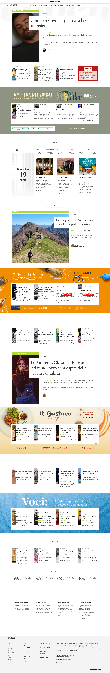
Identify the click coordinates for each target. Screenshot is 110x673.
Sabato (81, 150)
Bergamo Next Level (62, 290)
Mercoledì (50, 150)
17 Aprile (63, 285)
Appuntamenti (19, 66)
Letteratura (81, 120)
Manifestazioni (39, 190)
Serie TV (45, 14)
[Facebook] (56, 662)
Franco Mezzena (41, 602)
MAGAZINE (56, 5)
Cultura (10, 643)
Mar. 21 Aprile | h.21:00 (66, 104)
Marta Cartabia (60, 110)
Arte (17, 328)
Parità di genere (45, 647)
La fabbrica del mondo (85, 290)
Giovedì (60, 150)
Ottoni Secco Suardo (21, 602)
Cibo (25, 643)
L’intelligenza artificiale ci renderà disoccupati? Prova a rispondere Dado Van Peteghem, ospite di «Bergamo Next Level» (24, 291)
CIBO (36, 5)
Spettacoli (10, 655)
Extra (26, 649)
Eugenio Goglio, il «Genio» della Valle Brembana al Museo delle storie (23, 332)
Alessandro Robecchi (85, 602)
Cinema (10, 647)
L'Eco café (43, 645)
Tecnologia (27, 654)
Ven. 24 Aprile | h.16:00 (88, 104)
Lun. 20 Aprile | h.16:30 (44, 104)
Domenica (92, 150)
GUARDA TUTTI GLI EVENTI (55, 205)
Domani (29, 150)
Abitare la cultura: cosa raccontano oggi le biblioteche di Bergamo (22, 514)
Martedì (39, 150)
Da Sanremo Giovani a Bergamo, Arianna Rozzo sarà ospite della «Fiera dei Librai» (60, 368)
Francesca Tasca (39, 110)
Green (39, 548)
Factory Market (41, 177)
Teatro (9, 657)
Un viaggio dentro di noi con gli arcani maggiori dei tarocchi (23, 553)
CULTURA (32, 5)
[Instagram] (58, 662)
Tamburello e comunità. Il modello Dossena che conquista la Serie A (67, 71)
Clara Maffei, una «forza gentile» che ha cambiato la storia (45, 473)
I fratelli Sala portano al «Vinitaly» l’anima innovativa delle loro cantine (67, 430)
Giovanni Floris (82, 110)
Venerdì (71, 150)
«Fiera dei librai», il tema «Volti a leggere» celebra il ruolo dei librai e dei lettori (23, 108)
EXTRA (50, 5)
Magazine (43, 651)
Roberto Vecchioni (63, 602)
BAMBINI (40, 5)
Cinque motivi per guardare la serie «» (62, 23)
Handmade (27, 656)
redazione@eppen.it (65, 656)
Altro (39, 284)
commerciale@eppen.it (66, 658)
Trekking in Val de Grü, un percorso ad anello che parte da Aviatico (76, 222)
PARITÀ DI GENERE (76, 5)
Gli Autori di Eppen (46, 657)
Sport (61, 66)
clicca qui (69, 659)
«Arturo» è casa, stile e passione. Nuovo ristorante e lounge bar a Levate (23, 430)
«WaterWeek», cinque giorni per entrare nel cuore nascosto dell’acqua (67, 553)
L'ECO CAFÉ (68, 5)
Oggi (18, 150)
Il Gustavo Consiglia (21, 425)
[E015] (60, 662)
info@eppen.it (65, 655)
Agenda (42, 653)
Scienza (10, 659)
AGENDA (62, 5)
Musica (45, 356)
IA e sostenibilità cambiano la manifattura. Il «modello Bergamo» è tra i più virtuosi (46, 289)
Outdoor (73, 214)
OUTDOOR (46, 5)
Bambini (18, 469)
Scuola (26, 651)
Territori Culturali (46, 643)
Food (59, 193)
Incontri (58, 302)
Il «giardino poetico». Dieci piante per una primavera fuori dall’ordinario (45, 553)
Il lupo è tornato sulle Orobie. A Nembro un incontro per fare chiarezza (89, 553)
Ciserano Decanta (63, 177)
